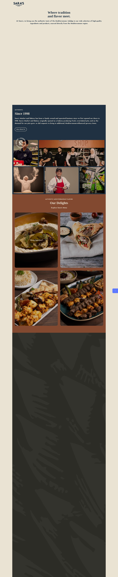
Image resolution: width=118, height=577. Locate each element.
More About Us (20, 129)
